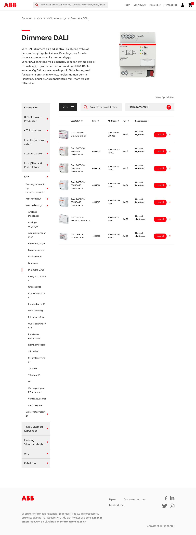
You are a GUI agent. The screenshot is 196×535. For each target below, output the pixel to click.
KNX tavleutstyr (56, 18)
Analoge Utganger (33, 225)
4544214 (96, 185)
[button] (170, 134)
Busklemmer (35, 257)
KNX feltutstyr (33, 199)
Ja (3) (125, 151)
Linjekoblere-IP (36, 304)
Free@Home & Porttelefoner (33, 165)
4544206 (96, 168)
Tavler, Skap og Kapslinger (33, 429)
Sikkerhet (33, 351)
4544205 (96, 151)
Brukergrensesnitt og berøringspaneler (36, 188)
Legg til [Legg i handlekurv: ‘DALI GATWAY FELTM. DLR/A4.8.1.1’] (160, 219)
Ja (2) (125, 185)
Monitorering (35, 311)
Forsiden (27, 18)
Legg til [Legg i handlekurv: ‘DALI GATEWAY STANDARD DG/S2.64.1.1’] (160, 202)
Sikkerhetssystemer (35, 414)
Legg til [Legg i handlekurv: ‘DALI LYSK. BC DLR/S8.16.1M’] (160, 236)
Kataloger (155, 5)
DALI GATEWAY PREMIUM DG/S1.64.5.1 (78, 151)
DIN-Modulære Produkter (33, 119)
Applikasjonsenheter (37, 235)
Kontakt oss (170, 5)
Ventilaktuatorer (37, 399)
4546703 (96, 236)
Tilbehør (32, 369)
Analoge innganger (33, 214)
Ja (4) (125, 135)
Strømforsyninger (36, 360)
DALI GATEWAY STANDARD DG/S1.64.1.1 (78, 185)
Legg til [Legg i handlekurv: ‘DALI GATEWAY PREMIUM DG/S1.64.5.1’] (160, 151)
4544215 (96, 202)
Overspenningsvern (37, 326)
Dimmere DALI (36, 270)
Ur (29, 382)
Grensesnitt (34, 287)
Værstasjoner (35, 405)
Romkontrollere (36, 345)
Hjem (127, 5)
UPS (26, 454)
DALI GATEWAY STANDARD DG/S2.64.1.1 (78, 202)
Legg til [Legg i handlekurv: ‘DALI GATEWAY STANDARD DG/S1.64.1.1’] (160, 185)
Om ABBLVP (139, 5)
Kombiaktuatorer (36, 296)
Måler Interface (36, 317)
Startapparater (33, 153)
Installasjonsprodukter (34, 142)
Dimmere (33, 263)
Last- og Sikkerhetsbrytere (35, 442)
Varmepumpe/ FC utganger (36, 390)
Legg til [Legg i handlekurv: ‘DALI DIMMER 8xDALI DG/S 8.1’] (160, 135)
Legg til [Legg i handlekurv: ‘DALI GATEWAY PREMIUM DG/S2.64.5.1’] (160, 168)
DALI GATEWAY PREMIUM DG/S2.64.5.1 (78, 168)
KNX (39, 18)
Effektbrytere (32, 130)
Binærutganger (36, 250)
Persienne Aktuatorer (34, 336)
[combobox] (70, 5)
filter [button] (68, 107)
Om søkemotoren (134, 499)
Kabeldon (30, 463)
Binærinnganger (37, 244)
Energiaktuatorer (37, 278)
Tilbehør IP (34, 375)
